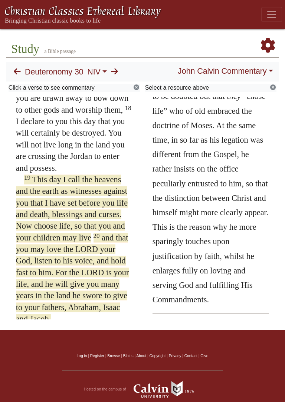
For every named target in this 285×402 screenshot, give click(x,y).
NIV (94, 71)
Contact (190, 356)
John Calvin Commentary (222, 71)
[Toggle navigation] (271, 14)
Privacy (175, 356)
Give (204, 356)
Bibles (128, 356)
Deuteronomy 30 (54, 71)
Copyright (158, 356)
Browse (113, 356)
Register (97, 356)
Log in (82, 356)
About (141, 356)
